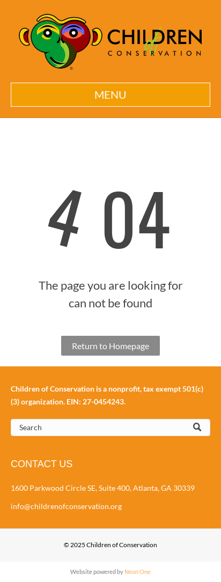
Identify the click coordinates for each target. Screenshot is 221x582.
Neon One (137, 571)
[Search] (110, 427)
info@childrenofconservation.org (66, 506)
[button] (110, 95)
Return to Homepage (110, 346)
